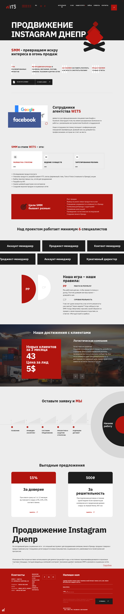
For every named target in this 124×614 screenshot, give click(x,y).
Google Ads (35, 580)
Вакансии (35, 574)
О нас (72, 5)
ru (36, 5)
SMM (33, 582)
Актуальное (62, 5)
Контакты (105, 5)
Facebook (77, 609)
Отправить (105, 601)
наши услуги (80, 5)
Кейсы (90, 5)
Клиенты (97, 5)
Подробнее (107, 565)
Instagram (83, 609)
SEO (33, 584)
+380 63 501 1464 (23, 584)
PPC (72, 609)
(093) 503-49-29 (26, 5)
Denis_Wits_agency (24, 588)
